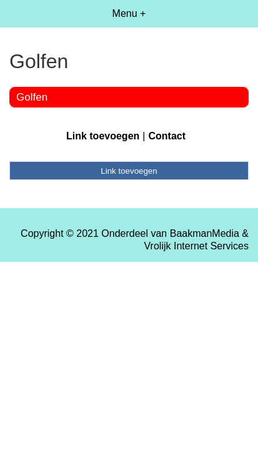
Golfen (31, 97)
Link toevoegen (102, 136)
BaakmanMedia (204, 233)
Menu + (129, 13)
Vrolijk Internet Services (196, 246)
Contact (167, 136)
